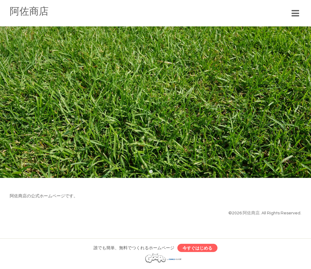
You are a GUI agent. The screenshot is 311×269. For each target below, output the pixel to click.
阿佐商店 (29, 12)
